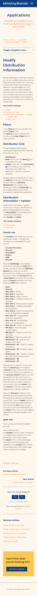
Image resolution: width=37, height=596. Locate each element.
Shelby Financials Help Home (18, 589)
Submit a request (16, 569)
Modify (24, 42)
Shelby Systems (9, 40)
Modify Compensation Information (16, 529)
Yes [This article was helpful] (15, 497)
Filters (8, 110)
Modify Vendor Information (23, 482)
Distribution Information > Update (19, 115)
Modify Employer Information (14, 537)
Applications (22, 40)
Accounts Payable (12, 42)
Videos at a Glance (10, 541)
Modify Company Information (14, 474)
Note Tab (11, 119)
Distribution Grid (12, 112)
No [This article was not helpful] (22, 497)
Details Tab (12, 117)
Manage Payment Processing (14, 533)
